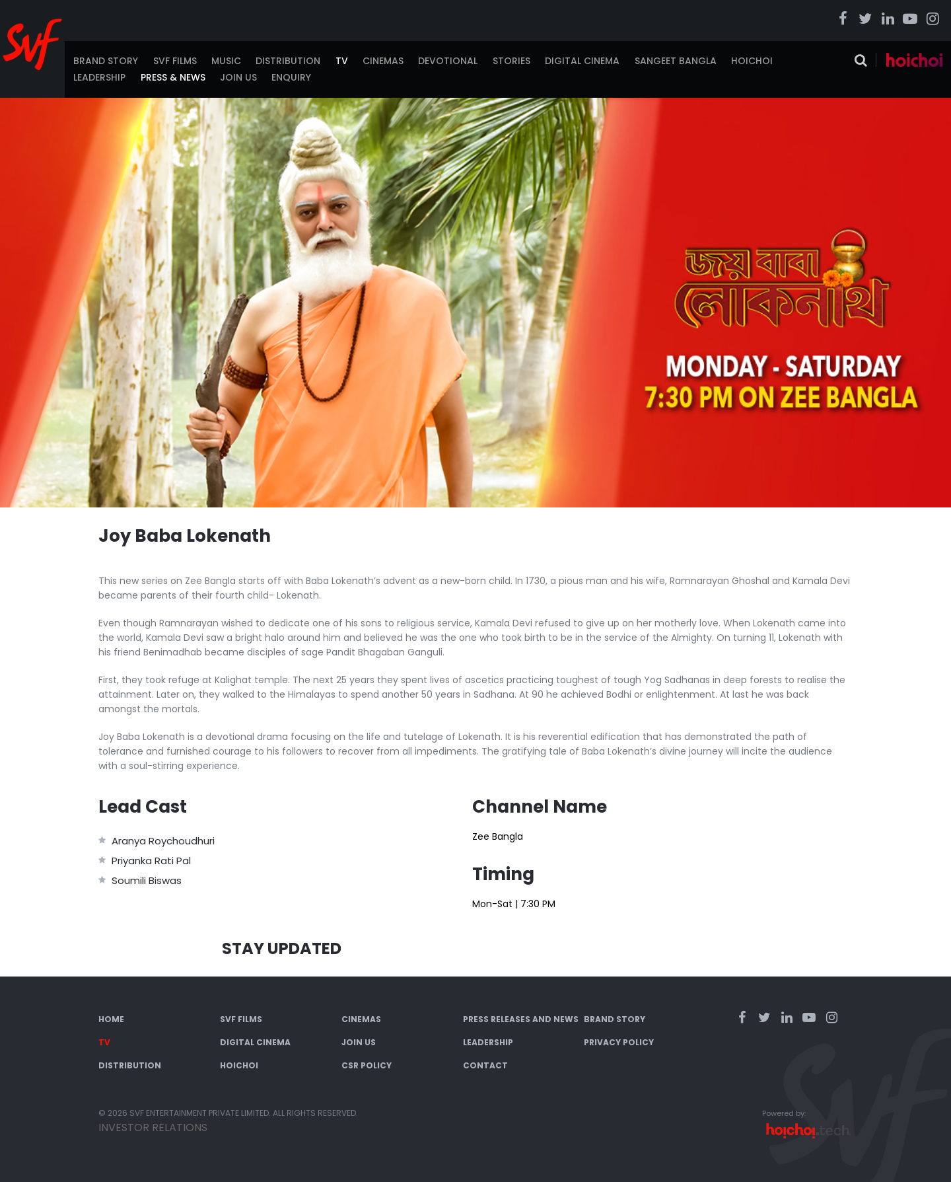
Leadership (99, 77)
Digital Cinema (582, 60)
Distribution (288, 60)
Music (226, 60)
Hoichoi (752, 60)
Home (111, 1019)
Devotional (447, 60)
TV (341, 60)
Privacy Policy (619, 1042)
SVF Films (175, 60)
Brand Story (105, 60)
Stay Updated (281, 948)
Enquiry (291, 77)
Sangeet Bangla (676, 60)
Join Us (238, 77)
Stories (511, 60)
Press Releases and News (521, 1019)
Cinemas (383, 60)
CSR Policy (366, 1065)
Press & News (173, 77)
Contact (485, 1065)
